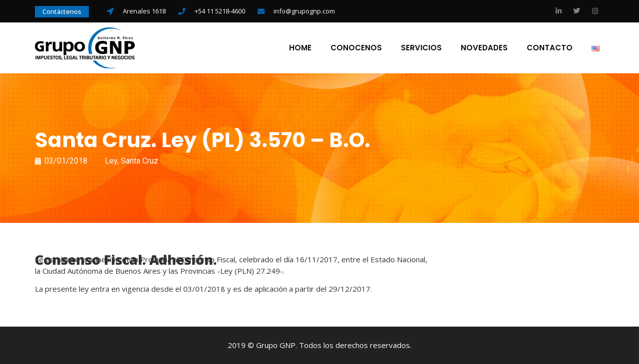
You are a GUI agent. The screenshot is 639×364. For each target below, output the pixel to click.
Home (300, 48)
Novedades (484, 48)
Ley (111, 161)
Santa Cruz (139, 161)
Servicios (421, 48)
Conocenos (356, 48)
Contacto (550, 48)
